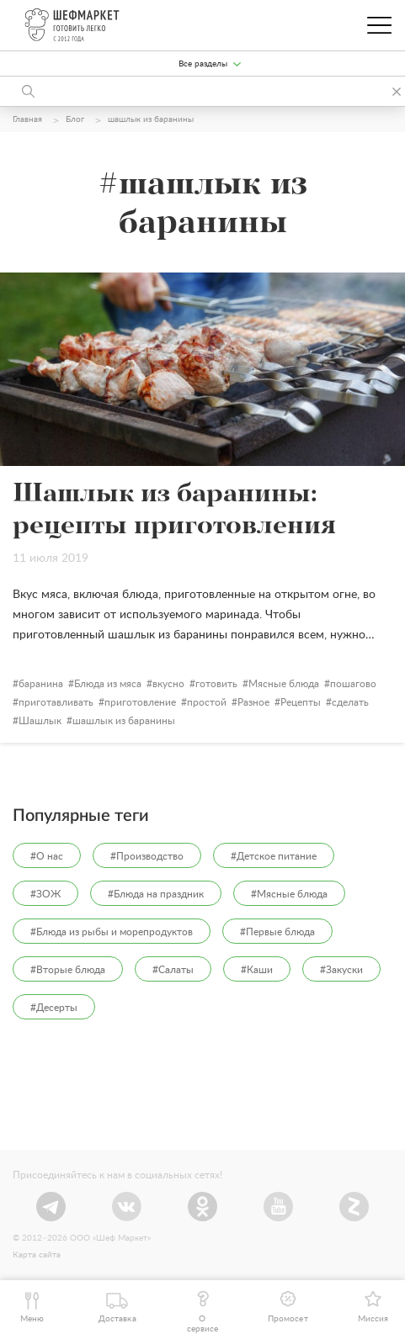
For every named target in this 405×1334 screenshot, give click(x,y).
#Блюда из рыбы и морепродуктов (111, 932)
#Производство (147, 856)
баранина (41, 684)
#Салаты (173, 970)
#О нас (46, 856)
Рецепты (300, 702)
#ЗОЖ (45, 894)
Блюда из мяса (107, 684)
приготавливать (56, 702)
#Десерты (53, 1008)
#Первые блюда (277, 932)
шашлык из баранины (123, 721)
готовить (216, 684)
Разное (253, 702)
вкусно (168, 684)
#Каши (257, 970)
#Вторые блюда (67, 970)
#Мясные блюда (289, 894)
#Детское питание (274, 856)
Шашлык (40, 721)
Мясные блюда (283, 684)
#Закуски (341, 970)
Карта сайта (37, 1255)
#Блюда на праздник (156, 894)
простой (206, 702)
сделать (350, 702)
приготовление (140, 702)
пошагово (353, 684)
